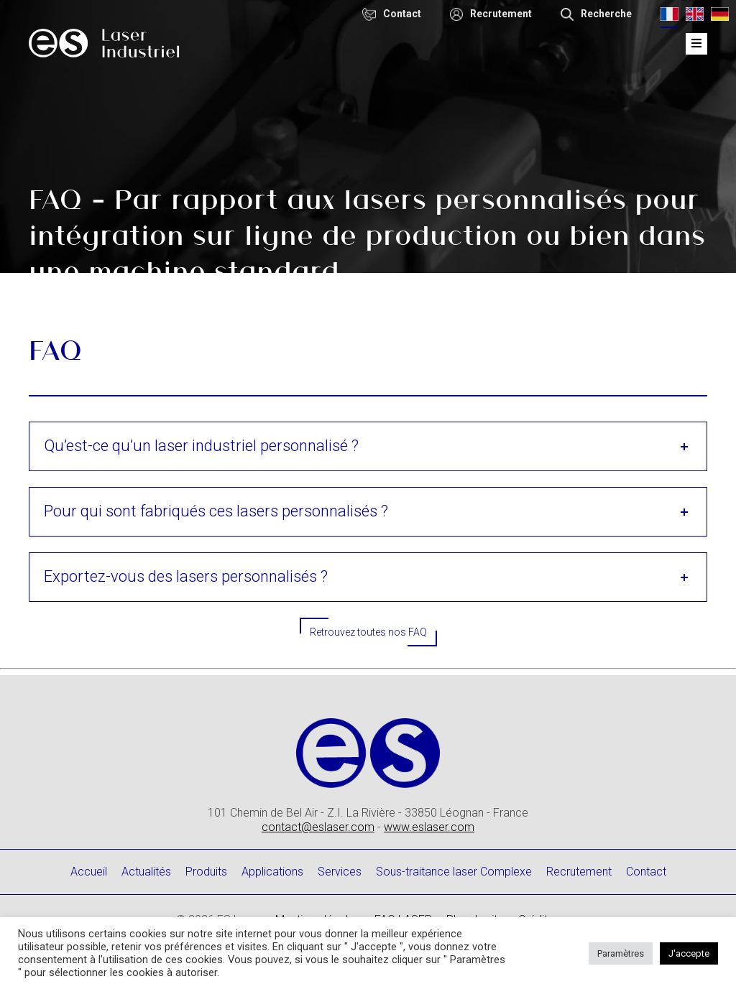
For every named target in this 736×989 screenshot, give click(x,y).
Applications (272, 871)
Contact (646, 871)
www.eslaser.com (429, 827)
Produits (206, 871)
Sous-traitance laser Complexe (454, 871)
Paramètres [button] (620, 953)
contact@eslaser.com (318, 827)
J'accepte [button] (688, 953)
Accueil (88, 871)
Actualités (146, 871)
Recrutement (579, 871)
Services (340, 871)
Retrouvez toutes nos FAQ (368, 632)
